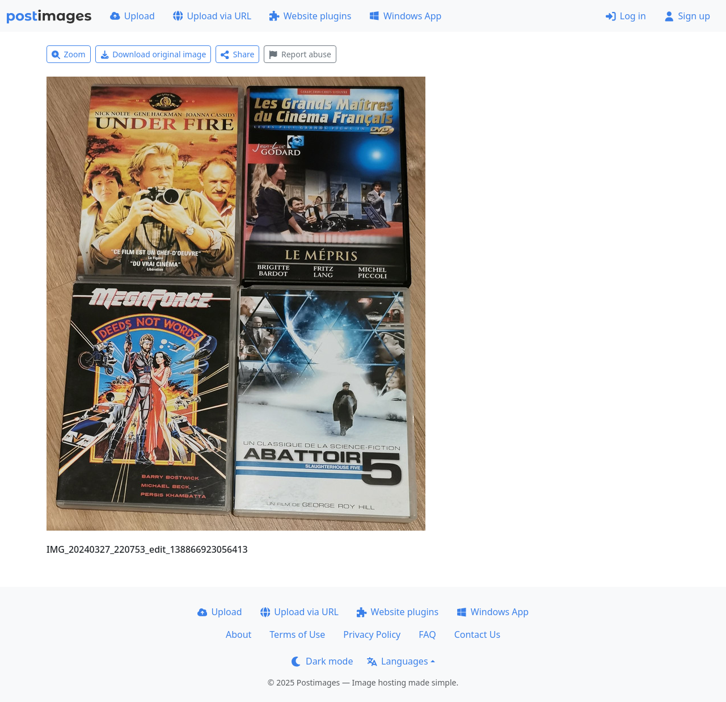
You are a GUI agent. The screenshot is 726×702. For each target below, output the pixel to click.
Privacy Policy (371, 634)
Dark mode (322, 661)
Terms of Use (297, 634)
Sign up (687, 16)
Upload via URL (212, 16)
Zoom (69, 54)
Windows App (405, 16)
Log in (626, 16)
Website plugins (310, 16)
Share (237, 54)
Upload (132, 16)
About (238, 634)
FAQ (427, 634)
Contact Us (477, 634)
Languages (397, 661)
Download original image (153, 54)
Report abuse (300, 54)
